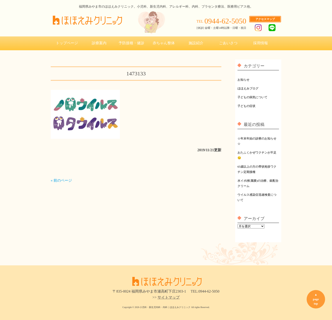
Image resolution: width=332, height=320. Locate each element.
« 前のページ (61, 180)
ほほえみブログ (247, 88)
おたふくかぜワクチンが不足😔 (256, 155)
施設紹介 (196, 43)
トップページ (67, 43)
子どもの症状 (246, 106)
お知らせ (243, 79)
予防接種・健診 (131, 43)
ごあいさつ (228, 43)
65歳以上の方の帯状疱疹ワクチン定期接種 (256, 169)
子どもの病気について (252, 97)
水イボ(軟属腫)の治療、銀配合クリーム (258, 183)
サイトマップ (168, 297)
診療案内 (99, 43)
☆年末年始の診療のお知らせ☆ (256, 141)
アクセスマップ (265, 19)
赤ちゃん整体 (164, 43)
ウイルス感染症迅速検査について (256, 197)
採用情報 (260, 43)
